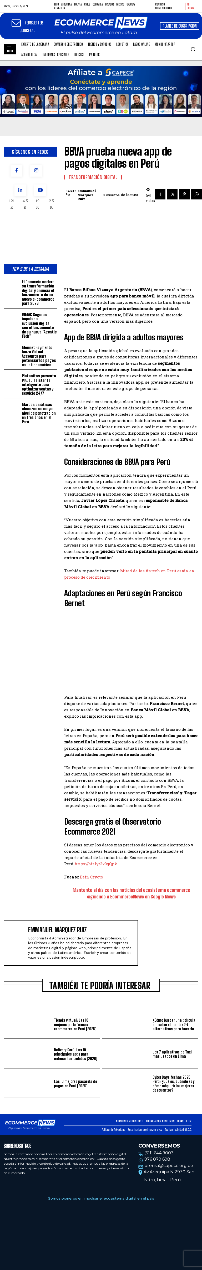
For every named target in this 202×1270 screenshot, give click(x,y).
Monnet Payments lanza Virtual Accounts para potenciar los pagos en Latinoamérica (39, 356)
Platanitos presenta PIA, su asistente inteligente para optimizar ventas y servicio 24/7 (39, 384)
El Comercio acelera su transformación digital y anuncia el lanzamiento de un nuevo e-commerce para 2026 (38, 292)
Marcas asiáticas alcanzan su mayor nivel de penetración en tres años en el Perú (39, 413)
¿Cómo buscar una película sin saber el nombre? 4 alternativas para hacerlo (174, 1024)
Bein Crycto (91, 877)
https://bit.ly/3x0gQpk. (96, 863)
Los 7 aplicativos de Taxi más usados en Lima (172, 1054)
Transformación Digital (93, 177)
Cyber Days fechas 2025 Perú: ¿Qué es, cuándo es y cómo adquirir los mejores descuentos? (174, 1084)
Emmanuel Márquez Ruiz (87, 195)
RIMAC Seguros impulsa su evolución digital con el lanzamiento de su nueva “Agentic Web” (39, 325)
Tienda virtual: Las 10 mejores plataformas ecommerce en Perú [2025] (75, 1024)
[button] (193, 49)
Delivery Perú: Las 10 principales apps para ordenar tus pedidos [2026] (75, 1054)
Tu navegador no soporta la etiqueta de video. (101, 91)
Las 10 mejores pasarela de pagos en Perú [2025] (75, 1083)
